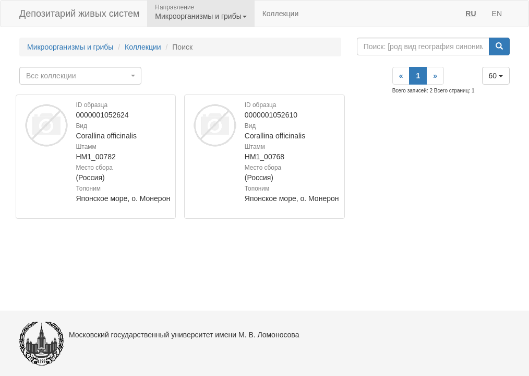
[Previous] (401, 76)
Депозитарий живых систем (79, 13)
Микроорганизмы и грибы (70, 47)
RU (470, 13)
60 (496, 76)
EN (497, 13)
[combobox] (80, 76)
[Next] (435, 76)
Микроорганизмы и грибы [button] (200, 16)
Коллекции (280, 13)
